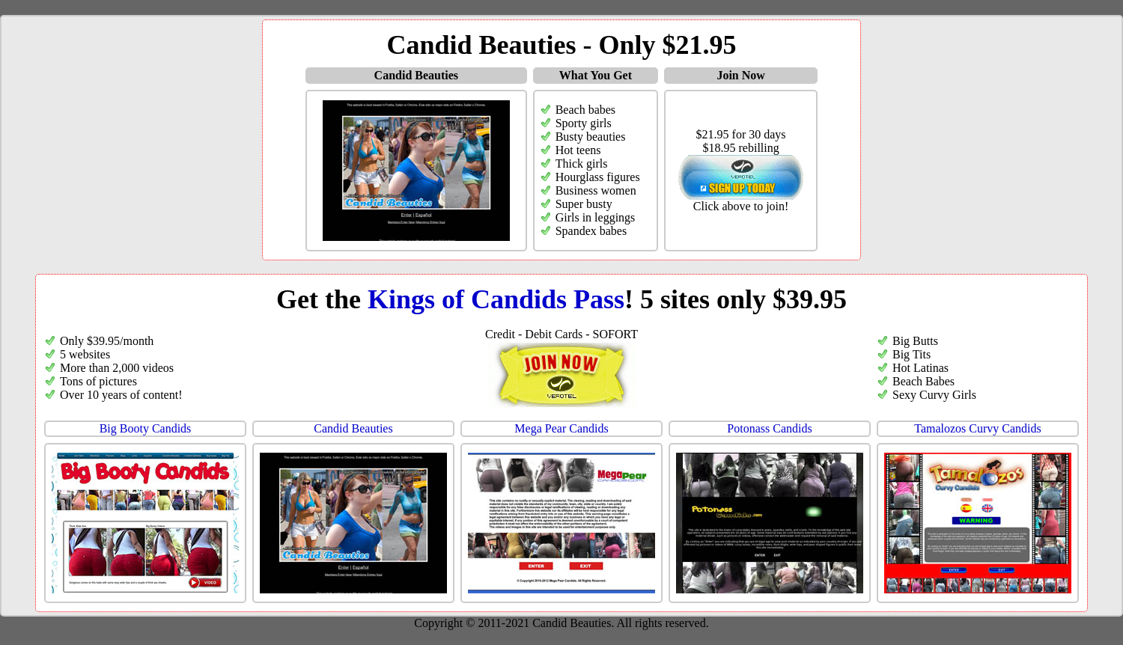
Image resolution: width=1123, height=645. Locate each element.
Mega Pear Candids (561, 428)
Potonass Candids (769, 428)
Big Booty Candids (146, 428)
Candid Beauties (353, 428)
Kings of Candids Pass (496, 299)
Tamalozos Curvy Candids (977, 428)
